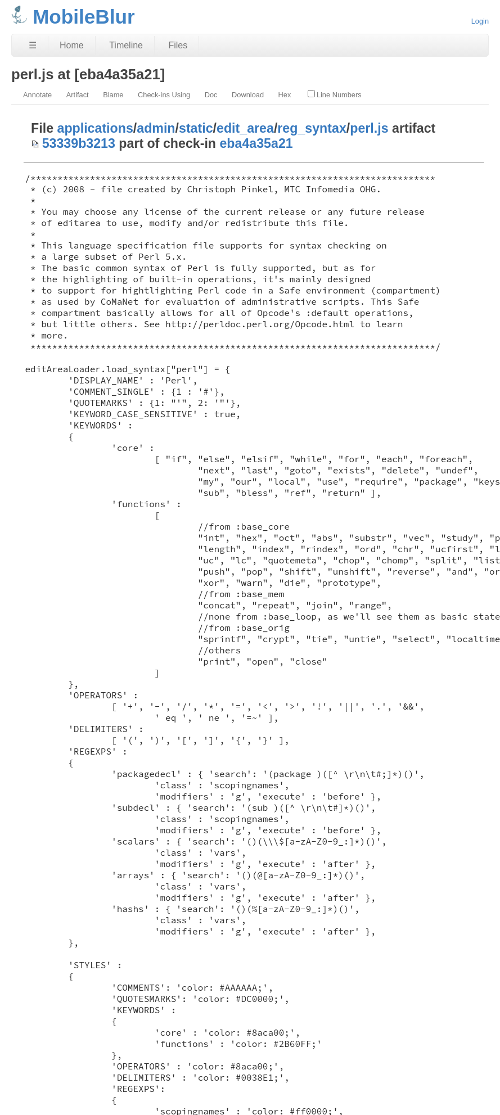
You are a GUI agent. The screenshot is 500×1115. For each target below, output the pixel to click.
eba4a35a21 (255, 143)
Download (248, 95)
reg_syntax (311, 128)
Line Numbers (335, 94)
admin (156, 128)
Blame (113, 95)
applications (95, 128)
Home (72, 45)
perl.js (369, 128)
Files (177, 45)
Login (480, 21)
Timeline (126, 45)
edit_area (245, 128)
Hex (284, 95)
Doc (211, 95)
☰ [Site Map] (33, 45)
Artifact (77, 95)
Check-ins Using (164, 95)
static (196, 128)
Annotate (37, 95)
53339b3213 (78, 143)
